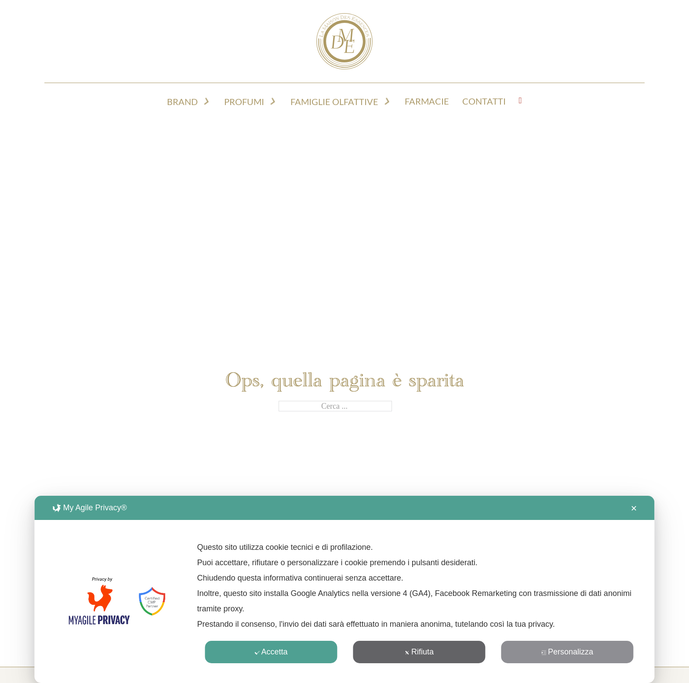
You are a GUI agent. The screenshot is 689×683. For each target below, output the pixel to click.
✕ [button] (634, 508)
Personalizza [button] (567, 651)
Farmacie (427, 101)
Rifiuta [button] (419, 651)
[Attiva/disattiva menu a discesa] (206, 101)
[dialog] (344, 589)
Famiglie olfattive (334, 102)
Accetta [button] (270, 651)
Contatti (484, 101)
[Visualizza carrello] (520, 100)
